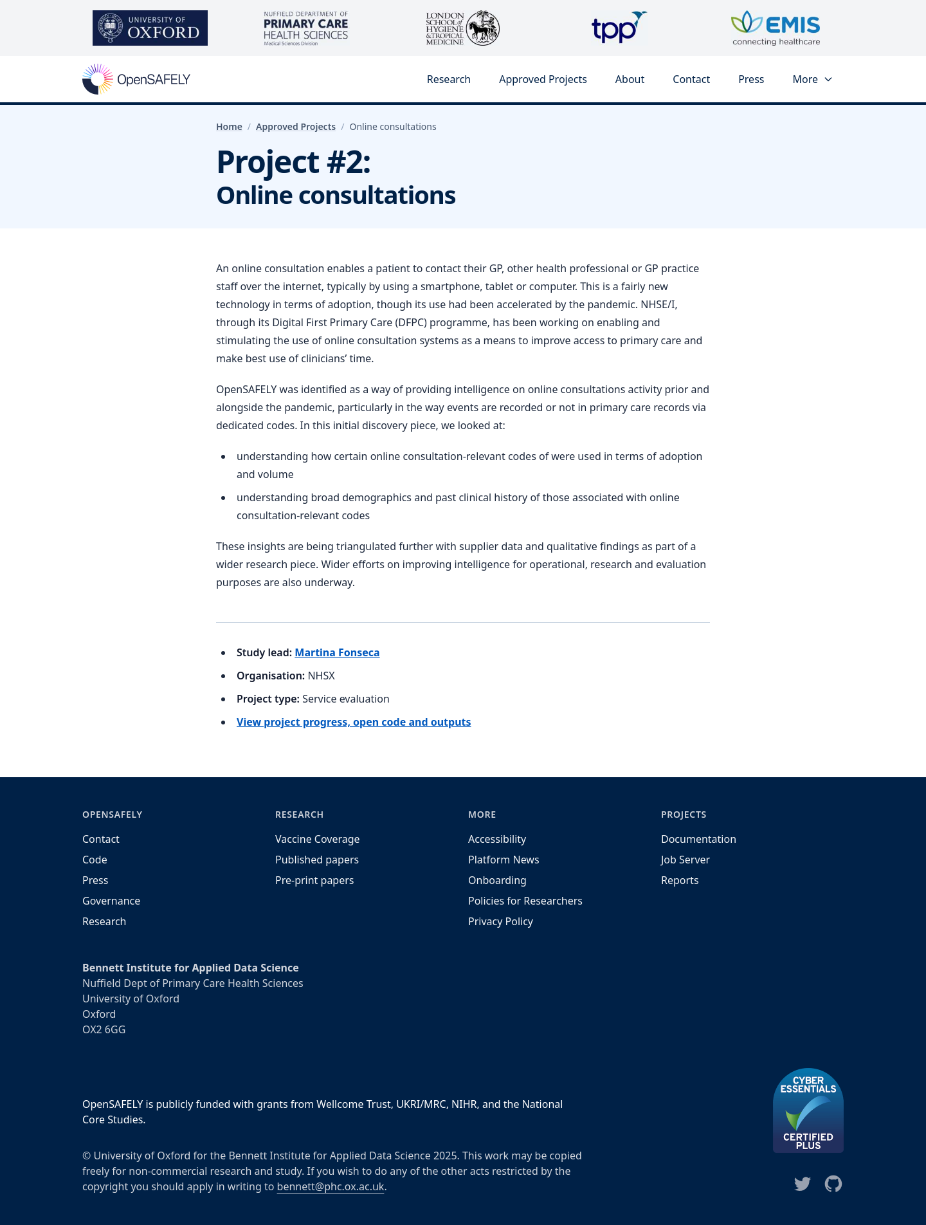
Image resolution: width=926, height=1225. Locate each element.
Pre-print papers (314, 880)
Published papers (317, 859)
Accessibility (497, 839)
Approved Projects (543, 79)
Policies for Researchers (525, 901)
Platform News (504, 859)
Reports (680, 880)
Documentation (698, 839)
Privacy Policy (500, 921)
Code (94, 859)
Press (751, 79)
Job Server (685, 859)
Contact (691, 79)
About (629, 79)
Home (229, 126)
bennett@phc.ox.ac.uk (331, 1186)
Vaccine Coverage (317, 839)
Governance (111, 901)
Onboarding (497, 880)
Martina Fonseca (337, 652)
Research (449, 79)
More (812, 79)
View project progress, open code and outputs (354, 722)
